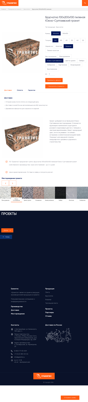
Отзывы (48, 316)
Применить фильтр (54, 80)
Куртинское (63, 65)
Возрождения (75, 65)
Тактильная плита (51, 303)
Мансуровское (64, 56)
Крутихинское (52, 69)
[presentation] (6, 237)
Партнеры (49, 312)
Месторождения (18, 314)
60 (66, 40)
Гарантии (31, 90)
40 (77, 40)
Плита (47, 292)
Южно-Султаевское (54, 60)
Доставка (8, 90)
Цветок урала (70, 60)
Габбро (81, 60)
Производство (17, 306)
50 (72, 40)
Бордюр (48, 299)
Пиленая (68, 46)
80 (61, 40)
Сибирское (51, 65)
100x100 (65, 33)
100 (55, 40)
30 (83, 40)
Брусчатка (49, 296)
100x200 (56, 33)
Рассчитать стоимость (56, 86)
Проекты (49, 309)
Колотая (59, 46)
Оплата (20, 90)
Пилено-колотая (53, 50)
